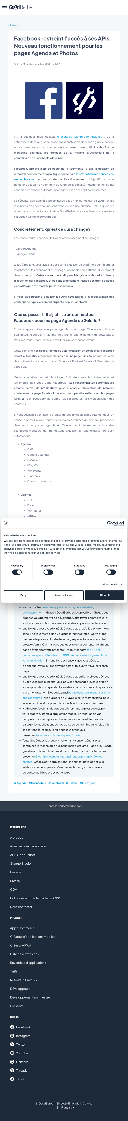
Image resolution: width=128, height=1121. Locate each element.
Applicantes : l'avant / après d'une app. (59, 735)
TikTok (17, 1079)
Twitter (18, 1044)
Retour (14, 25)
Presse (15, 881)
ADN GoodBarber (22, 855)
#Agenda (20, 783)
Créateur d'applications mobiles (32, 936)
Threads (18, 1070)
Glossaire (17, 1006)
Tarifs (14, 971)
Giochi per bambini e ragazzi (53, 756)
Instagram (20, 1036)
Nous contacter (21, 907)
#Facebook (56, 783)
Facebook (20, 1027)
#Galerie (72, 783)
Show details (110, 584)
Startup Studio (20, 863)
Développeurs (20, 988)
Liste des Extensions (24, 954)
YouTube (19, 1053)
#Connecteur (37, 783)
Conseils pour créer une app (64, 806)
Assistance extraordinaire (28, 846)
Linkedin (19, 1062)
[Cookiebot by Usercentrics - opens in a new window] (109, 523)
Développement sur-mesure (30, 997)
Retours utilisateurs (23, 980)
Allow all (105, 595)
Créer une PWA (20, 945)
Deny (23, 595)
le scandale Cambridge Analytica (79, 136)
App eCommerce (22, 928)
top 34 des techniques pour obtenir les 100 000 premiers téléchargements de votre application (64, 655)
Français (67, 1107)
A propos (16, 837)
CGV (13, 889)
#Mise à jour (88, 783)
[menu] (4, 7)
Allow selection (64, 595)
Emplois (16, 872)
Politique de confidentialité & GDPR (35, 898)
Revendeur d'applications (28, 962)
